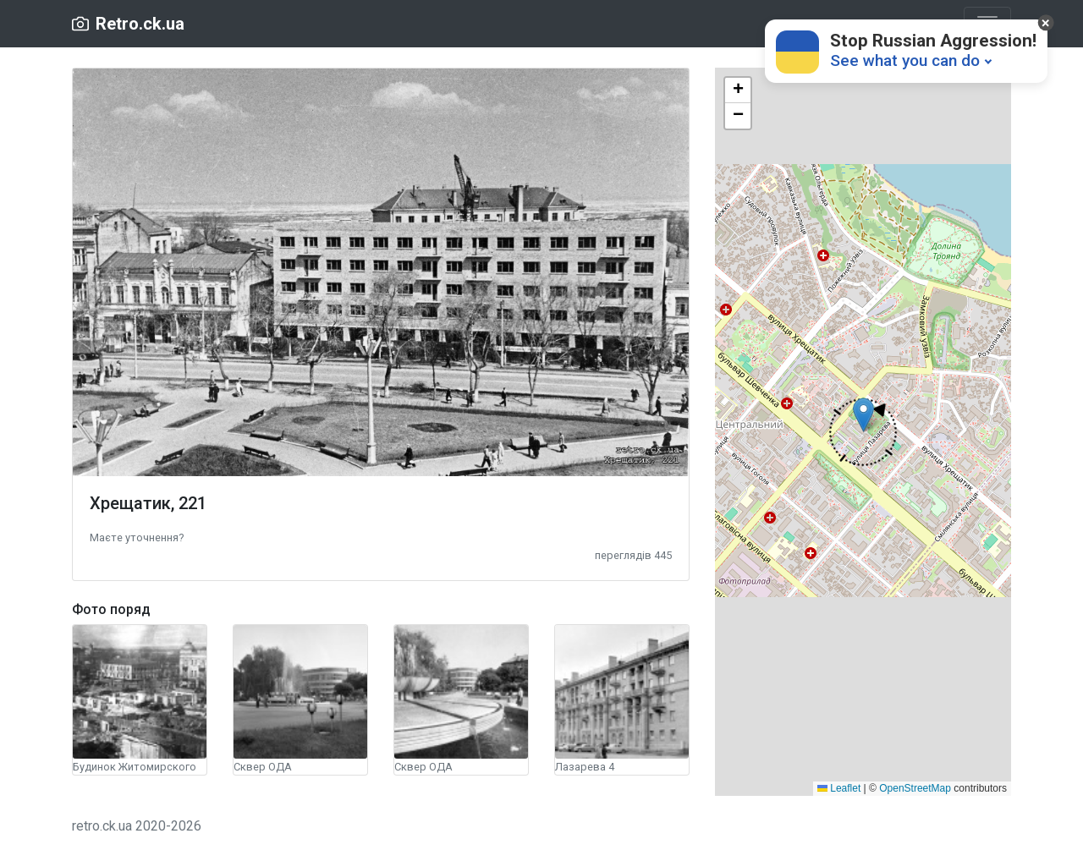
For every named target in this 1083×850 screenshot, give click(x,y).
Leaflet (838, 788)
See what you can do (905, 60)
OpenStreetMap (915, 788)
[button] (137, 537)
